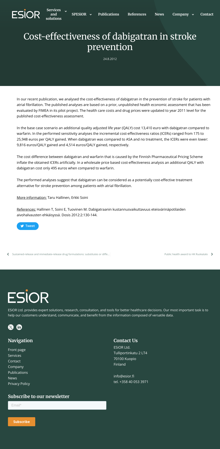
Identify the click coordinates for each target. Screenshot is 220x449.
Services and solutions (53, 14)
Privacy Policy (19, 383)
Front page (17, 349)
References (137, 14)
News (159, 14)
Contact (206, 14)
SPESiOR (79, 14)
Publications (108, 14)
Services (14, 355)
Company (181, 14)
